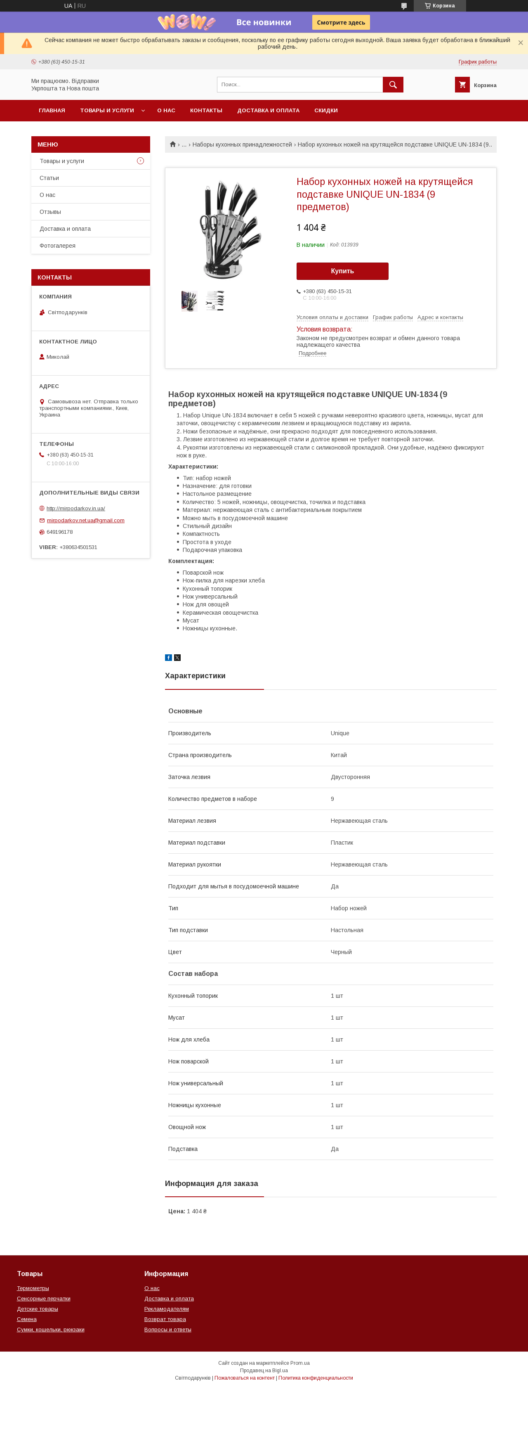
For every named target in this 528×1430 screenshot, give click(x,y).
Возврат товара (165, 1319)
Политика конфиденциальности (315, 1378)
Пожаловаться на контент (244, 1378)
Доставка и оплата (268, 110)
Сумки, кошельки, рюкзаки (51, 1329)
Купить (342, 271)
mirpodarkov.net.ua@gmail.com (86, 520)
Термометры (33, 1288)
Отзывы (50, 211)
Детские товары (37, 1309)
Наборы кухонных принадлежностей (242, 144)
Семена (27, 1319)
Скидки (326, 110)
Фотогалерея (57, 245)
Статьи (49, 178)
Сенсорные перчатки (44, 1298)
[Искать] (393, 84)
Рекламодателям (166, 1309)
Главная (52, 110)
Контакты (206, 110)
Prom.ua (300, 1363)
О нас (166, 110)
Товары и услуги (107, 110)
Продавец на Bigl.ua (264, 1370)
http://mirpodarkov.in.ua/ (76, 508)
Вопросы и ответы (167, 1329)
